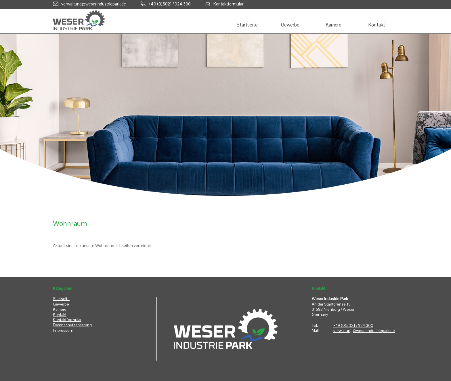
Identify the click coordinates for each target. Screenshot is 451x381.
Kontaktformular (228, 4)
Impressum (63, 330)
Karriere (59, 309)
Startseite (61, 298)
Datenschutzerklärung (72, 324)
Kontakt (59, 314)
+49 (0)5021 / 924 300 (170, 4)
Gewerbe (61, 304)
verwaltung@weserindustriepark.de (93, 4)
